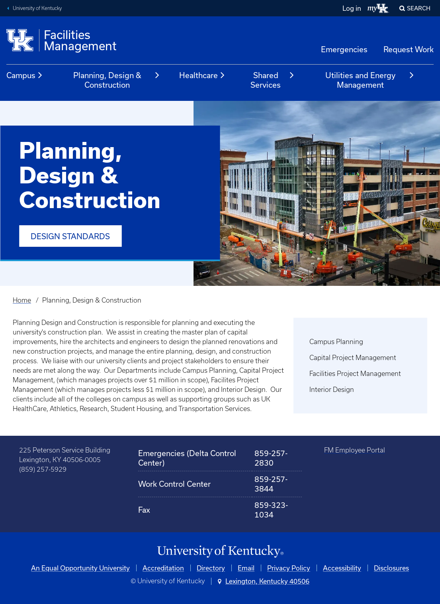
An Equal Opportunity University (80, 568)
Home (22, 300)
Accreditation (163, 568)
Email (246, 568)
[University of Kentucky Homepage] (220, 551)
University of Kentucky (37, 8)
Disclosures (391, 568)
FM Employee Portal (354, 450)
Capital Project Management (352, 357)
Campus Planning (336, 341)
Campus (24, 75)
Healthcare (202, 75)
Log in (351, 8)
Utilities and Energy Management (370, 80)
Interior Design (331, 389)
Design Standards (70, 236)
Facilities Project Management (355, 373)
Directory (211, 568)
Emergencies (344, 49)
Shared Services (272, 80)
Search (418, 8)
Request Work (408, 49)
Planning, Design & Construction (116, 80)
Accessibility (342, 568)
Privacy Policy (288, 568)
